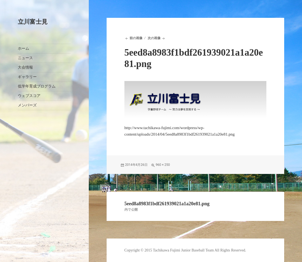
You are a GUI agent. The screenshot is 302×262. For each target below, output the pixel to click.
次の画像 (154, 38)
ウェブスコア (29, 96)
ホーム (23, 48)
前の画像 (136, 38)
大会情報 (25, 67)
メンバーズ (27, 105)
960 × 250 (163, 165)
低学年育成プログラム (37, 86)
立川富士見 (32, 21)
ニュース (25, 58)
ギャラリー (27, 77)
